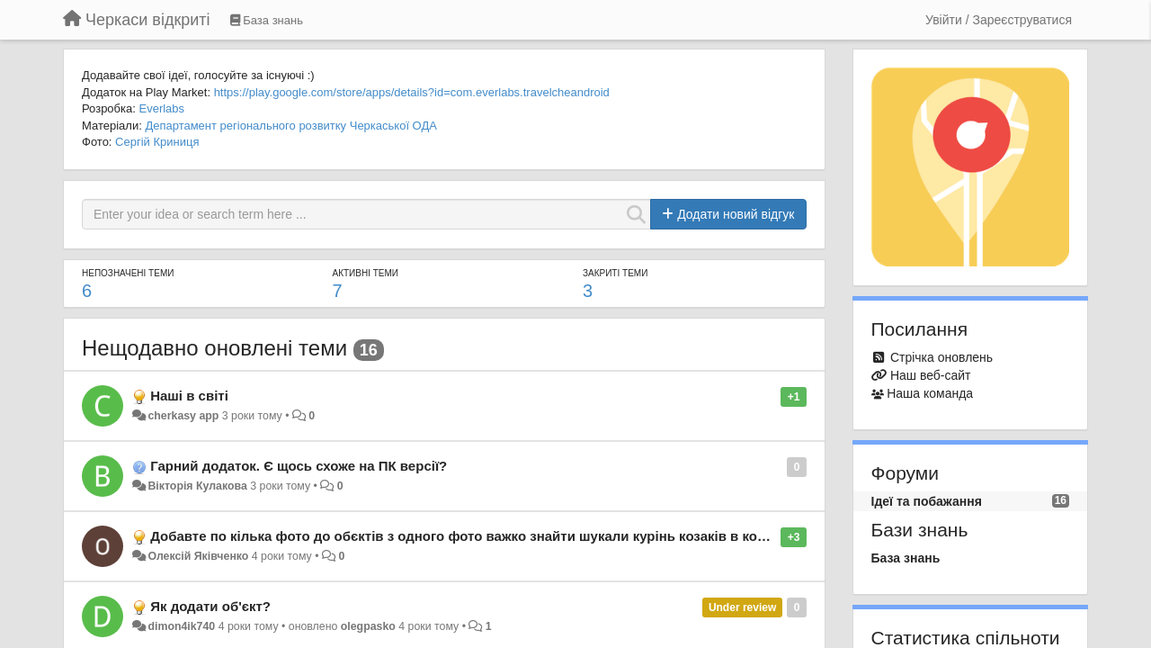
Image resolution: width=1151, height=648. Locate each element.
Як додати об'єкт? (210, 606)
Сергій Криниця (157, 141)
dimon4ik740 (181, 626)
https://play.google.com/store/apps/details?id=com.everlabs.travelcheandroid (412, 92)
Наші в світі (189, 395)
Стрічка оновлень (941, 357)
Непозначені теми (128, 273)
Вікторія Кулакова (196, 486)
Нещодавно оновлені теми (214, 348)
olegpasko (368, 626)
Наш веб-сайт (930, 375)
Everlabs (161, 108)
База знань (906, 558)
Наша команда (930, 393)
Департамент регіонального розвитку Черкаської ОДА (291, 125)
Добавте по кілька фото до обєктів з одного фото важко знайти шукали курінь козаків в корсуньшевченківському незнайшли (570, 536)
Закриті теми (615, 273)
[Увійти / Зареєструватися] (998, 19)
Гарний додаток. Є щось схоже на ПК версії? (298, 465)
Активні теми (365, 273)
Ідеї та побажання (926, 501)
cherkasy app (183, 416)
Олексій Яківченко (197, 556)
